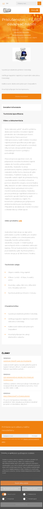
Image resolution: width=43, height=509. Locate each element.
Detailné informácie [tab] (12, 107)
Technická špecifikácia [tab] (13, 114)
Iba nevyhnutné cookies (10, 488)
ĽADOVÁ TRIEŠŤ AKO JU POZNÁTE (17, 361)
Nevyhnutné (11, 494)
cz (3, 3)
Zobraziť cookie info (21, 504)
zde (20, 221)
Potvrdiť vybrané (32, 488)
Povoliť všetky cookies (21, 483)
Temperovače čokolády (21, 35)
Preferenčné (32, 494)
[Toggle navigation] (34, 10)
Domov (15, 29)
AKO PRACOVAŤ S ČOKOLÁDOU (16, 396)
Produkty (27, 29)
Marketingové (32, 499)
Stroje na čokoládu (21, 32)
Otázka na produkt (21, 96)
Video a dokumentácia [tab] (13, 121)
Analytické (10, 499)
